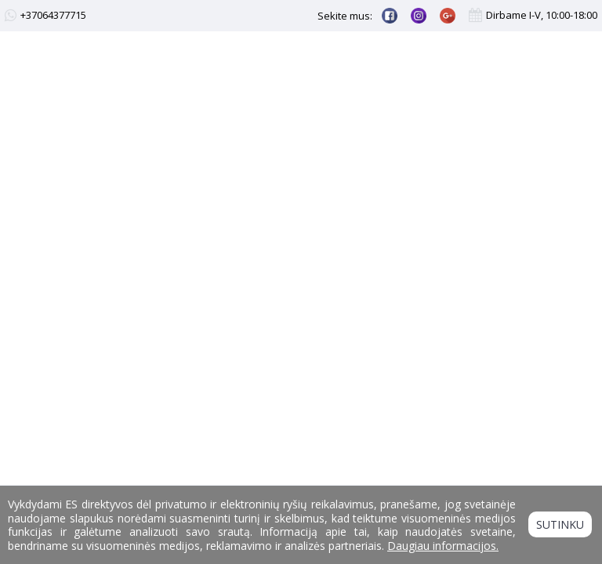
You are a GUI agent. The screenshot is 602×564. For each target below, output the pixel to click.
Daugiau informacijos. (443, 545)
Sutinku (560, 524)
